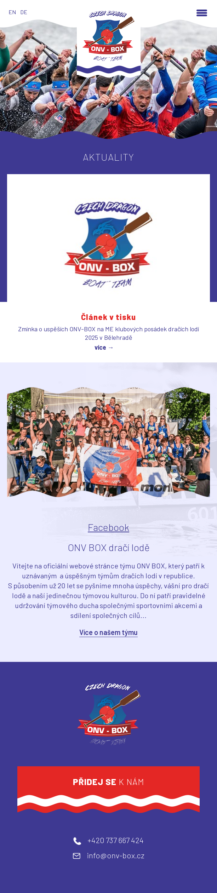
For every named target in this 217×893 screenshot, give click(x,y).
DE (23, 11)
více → (104, 347)
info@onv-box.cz (115, 855)
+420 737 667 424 (115, 840)
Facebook (108, 527)
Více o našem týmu (108, 632)
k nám (108, 782)
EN (12, 11)
